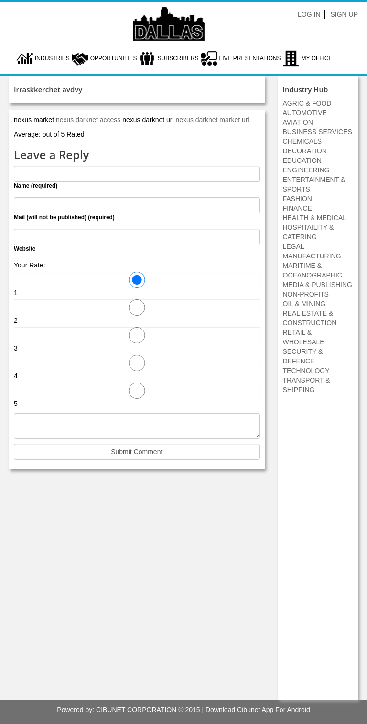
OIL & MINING (304, 304)
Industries (52, 58)
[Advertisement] (317, 552)
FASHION (297, 198)
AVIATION (298, 122)
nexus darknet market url (212, 120)
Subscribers (177, 58)
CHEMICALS (302, 141)
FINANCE (297, 208)
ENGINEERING (306, 170)
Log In (309, 14)
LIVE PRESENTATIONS (250, 58)
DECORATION (305, 151)
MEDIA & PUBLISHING (317, 284)
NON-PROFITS (306, 294)
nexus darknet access (89, 120)
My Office (316, 58)
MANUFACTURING (312, 256)
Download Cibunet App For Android (257, 709)
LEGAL (293, 246)
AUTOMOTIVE (305, 113)
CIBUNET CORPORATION (136, 709)
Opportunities (113, 58)
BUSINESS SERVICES (317, 132)
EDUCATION (302, 160)
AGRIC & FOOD (307, 103)
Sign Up (344, 14)
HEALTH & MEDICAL (315, 218)
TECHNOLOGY (306, 370)
